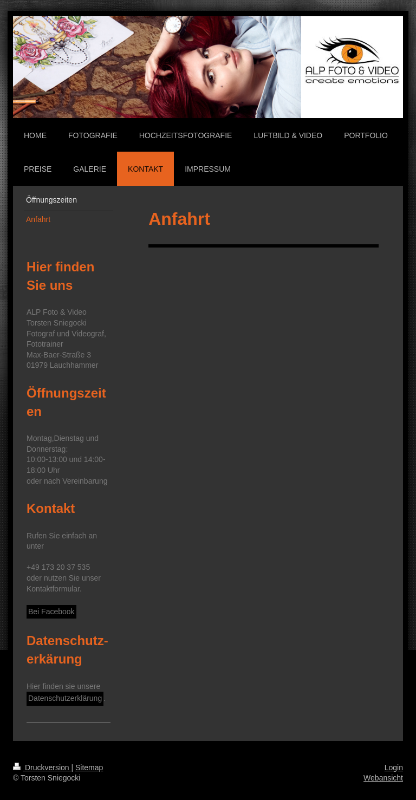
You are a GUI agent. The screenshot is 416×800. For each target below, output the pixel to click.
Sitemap (89, 767)
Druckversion (42, 767)
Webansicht (383, 777)
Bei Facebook (51, 611)
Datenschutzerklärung (65, 698)
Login (394, 767)
